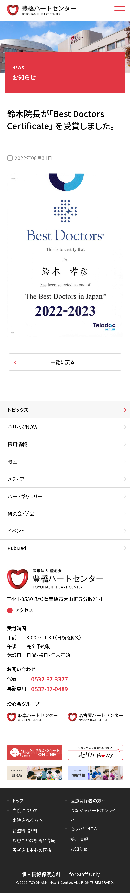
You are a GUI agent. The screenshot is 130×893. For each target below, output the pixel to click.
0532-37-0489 (49, 689)
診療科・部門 (24, 831)
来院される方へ (27, 820)
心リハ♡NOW (83, 828)
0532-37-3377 (49, 679)
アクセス (20, 610)
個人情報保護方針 (41, 874)
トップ (17, 800)
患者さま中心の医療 (31, 850)
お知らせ (78, 849)
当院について (25, 810)
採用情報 (79, 839)
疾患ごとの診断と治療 (33, 840)
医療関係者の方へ (88, 800)
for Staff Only (84, 874)
